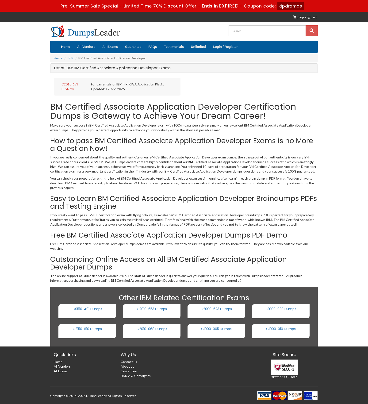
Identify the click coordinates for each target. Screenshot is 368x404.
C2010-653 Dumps (152, 309)
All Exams (110, 47)
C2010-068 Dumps (152, 329)
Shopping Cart (305, 17)
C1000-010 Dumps (281, 329)
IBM (70, 58)
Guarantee (133, 47)
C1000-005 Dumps (216, 329)
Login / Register (225, 47)
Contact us (129, 362)
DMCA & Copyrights (136, 376)
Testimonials (174, 47)
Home (65, 47)
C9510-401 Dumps (87, 309)
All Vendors (86, 47)
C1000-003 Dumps (281, 309)
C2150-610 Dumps (87, 329)
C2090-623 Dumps (216, 309)
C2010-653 (69, 84)
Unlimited (198, 47)
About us (127, 366)
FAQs (152, 47)
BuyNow (67, 89)
